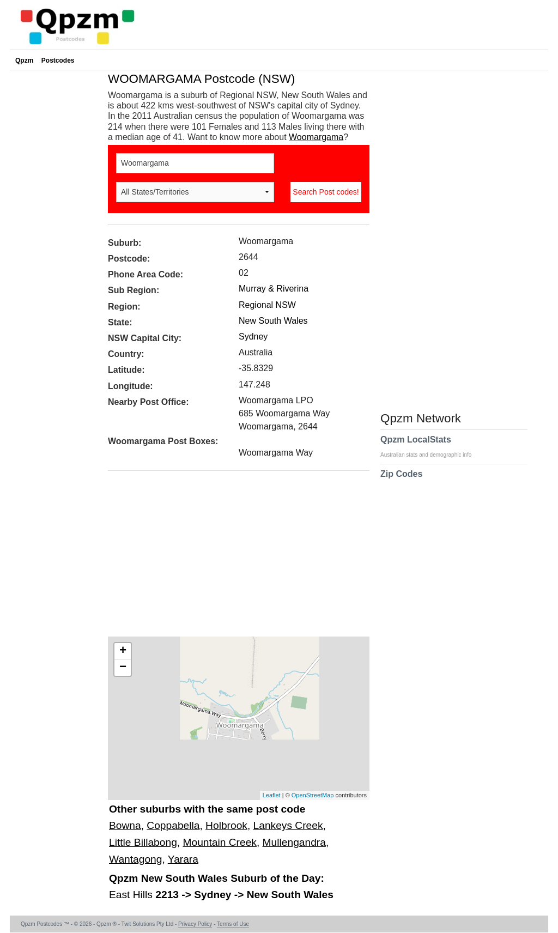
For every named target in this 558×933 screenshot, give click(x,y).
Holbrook (226, 825)
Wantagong (135, 859)
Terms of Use (233, 924)
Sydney (253, 336)
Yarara (183, 859)
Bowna (125, 825)
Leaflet (272, 795)
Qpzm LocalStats (431, 446)
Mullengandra (294, 842)
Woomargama (316, 137)
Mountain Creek (219, 842)
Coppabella (173, 825)
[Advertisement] (233, 557)
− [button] (122, 667)
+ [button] (122, 651)
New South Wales (273, 320)
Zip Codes (401, 480)
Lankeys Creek (288, 825)
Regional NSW (267, 305)
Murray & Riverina (273, 288)
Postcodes (58, 60)
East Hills (132, 894)
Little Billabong (143, 842)
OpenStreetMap (313, 795)
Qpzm (24, 60)
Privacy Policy (195, 924)
